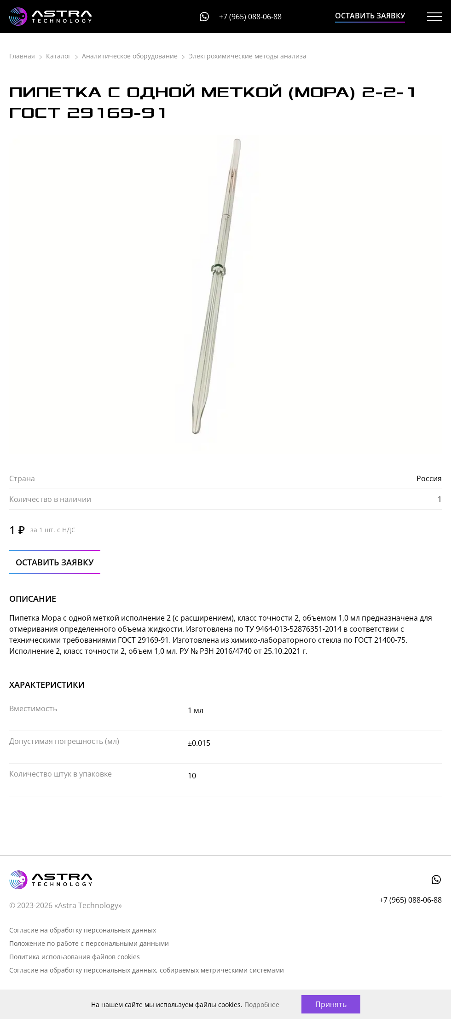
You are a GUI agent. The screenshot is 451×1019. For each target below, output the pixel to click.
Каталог (58, 56)
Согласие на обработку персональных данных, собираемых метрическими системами (146, 970)
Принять (331, 1004)
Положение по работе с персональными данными (89, 943)
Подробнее (261, 1004)
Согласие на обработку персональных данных (82, 930)
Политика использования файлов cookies (74, 956)
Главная (22, 56)
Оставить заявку (370, 16)
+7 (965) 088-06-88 (250, 17)
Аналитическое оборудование (130, 56)
